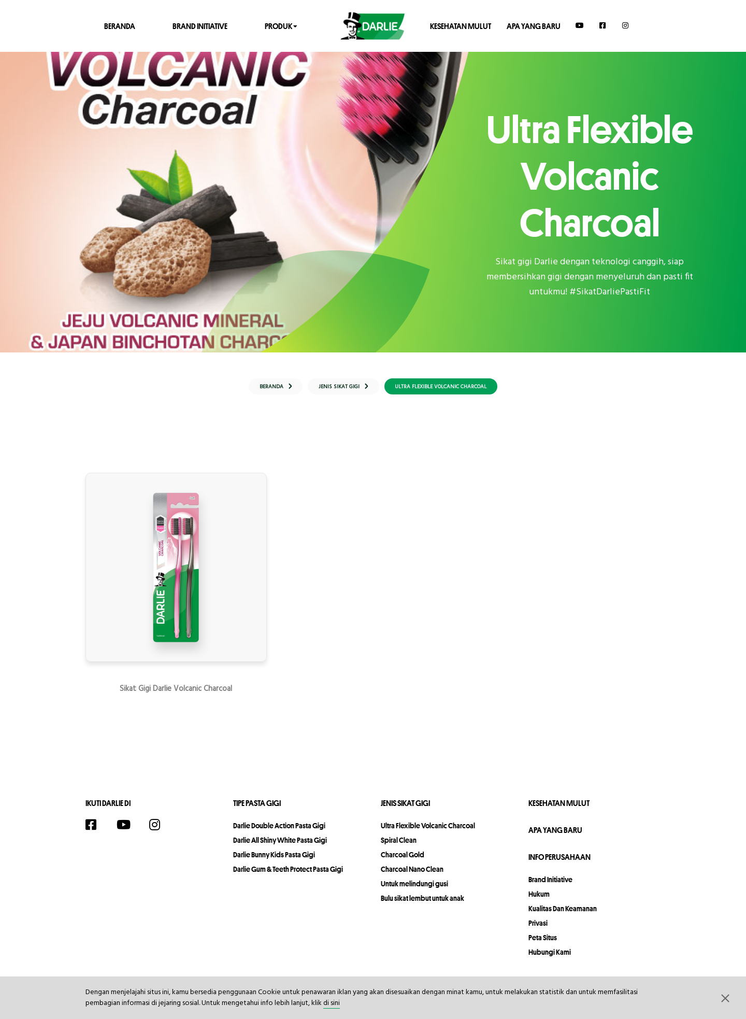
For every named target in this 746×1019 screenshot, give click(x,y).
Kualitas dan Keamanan (562, 916)
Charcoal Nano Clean (412, 876)
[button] (725, 998)
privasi (538, 930)
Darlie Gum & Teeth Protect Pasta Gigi (288, 876)
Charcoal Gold (402, 862)
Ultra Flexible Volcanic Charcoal (428, 833)
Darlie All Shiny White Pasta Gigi (280, 847)
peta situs (542, 945)
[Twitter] (203, 833)
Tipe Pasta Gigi (257, 810)
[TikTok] (185, 833)
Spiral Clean (399, 847)
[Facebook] (603, 25)
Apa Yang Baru (534, 25)
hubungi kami (549, 959)
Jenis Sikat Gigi (405, 810)
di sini (331, 1003)
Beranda (119, 25)
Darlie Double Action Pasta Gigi (279, 833)
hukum (539, 901)
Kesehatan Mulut (460, 25)
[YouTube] (580, 25)
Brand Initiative (200, 25)
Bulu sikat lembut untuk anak (422, 905)
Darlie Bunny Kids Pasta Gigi (274, 862)
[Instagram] (625, 25)
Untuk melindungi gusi (414, 891)
